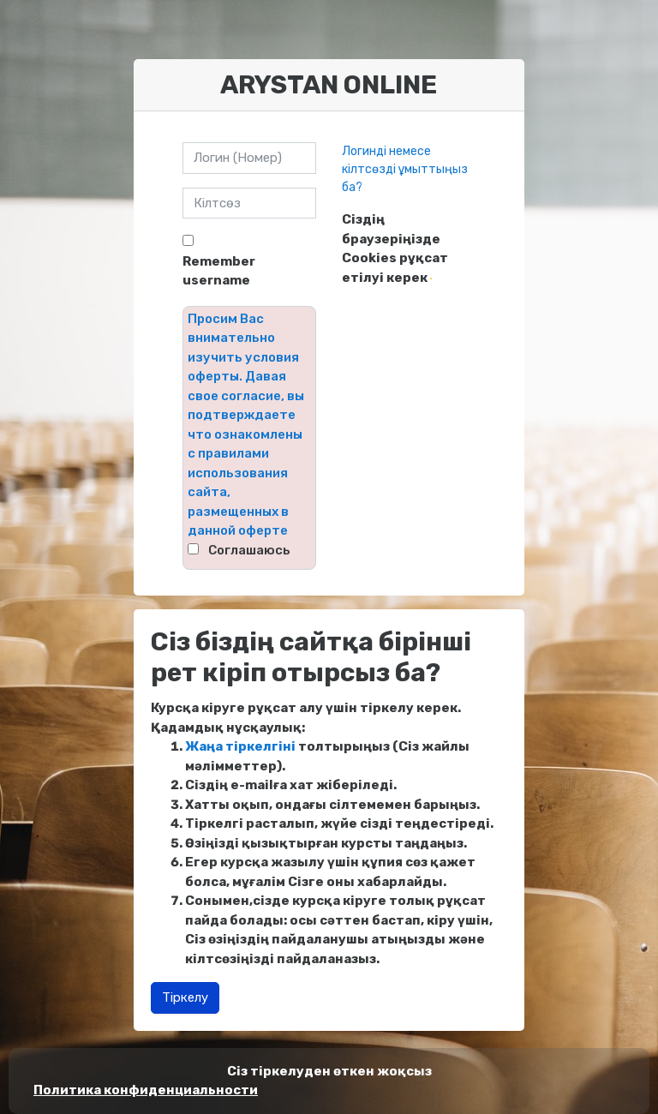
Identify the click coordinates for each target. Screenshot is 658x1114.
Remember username (218, 271)
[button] (431, 278)
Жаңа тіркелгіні (240, 746)
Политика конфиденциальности (145, 1090)
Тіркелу (185, 997)
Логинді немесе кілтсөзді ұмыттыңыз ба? (405, 169)
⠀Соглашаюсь (244, 550)
